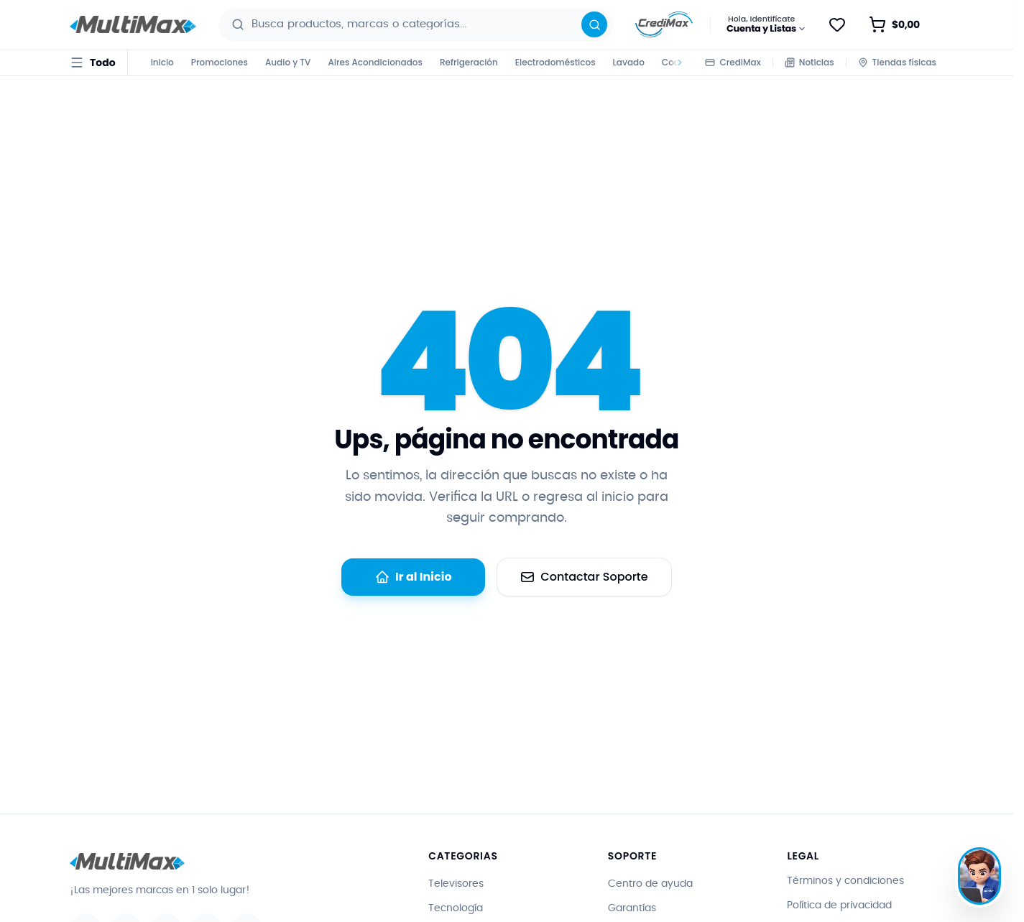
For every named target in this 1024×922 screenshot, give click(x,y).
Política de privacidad (839, 905)
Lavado (629, 62)
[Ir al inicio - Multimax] (133, 24)
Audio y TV (287, 62)
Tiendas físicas (897, 62)
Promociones (219, 62)
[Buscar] (594, 24)
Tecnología (455, 908)
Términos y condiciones (845, 881)
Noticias (809, 62)
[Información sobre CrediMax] (664, 24)
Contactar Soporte (583, 576)
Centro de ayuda (650, 884)
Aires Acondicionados (375, 62)
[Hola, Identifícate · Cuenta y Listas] (766, 24)
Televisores (456, 884)
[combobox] (417, 24)
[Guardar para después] (837, 24)
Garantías (632, 908)
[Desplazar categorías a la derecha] (677, 62)
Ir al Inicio (413, 576)
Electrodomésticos (555, 62)
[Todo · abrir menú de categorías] (93, 62)
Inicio (162, 62)
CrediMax (732, 62)
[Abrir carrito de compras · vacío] (903, 24)
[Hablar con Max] (979, 876)
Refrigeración (469, 62)
